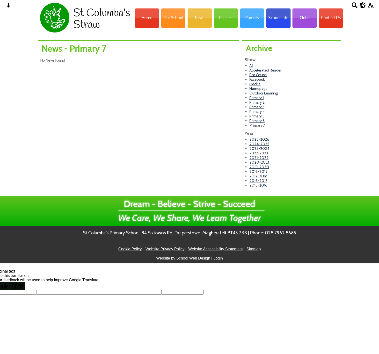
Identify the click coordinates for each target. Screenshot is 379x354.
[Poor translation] (17, 286)
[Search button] (354, 7)
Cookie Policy (130, 249)
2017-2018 (258, 176)
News (199, 17)
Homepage (258, 88)
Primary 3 (256, 107)
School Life (278, 17)
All (251, 65)
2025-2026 (259, 139)
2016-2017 (258, 180)
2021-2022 (259, 157)
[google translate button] (362, 5)
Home (147, 17)
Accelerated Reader (265, 70)
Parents (252, 17)
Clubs (305, 17)
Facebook (257, 79)
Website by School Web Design (183, 258)
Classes (226, 17)
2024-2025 (259, 144)
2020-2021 (259, 162)
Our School (173, 17)
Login (218, 258)
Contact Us (331, 17)
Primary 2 (257, 102)
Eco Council (258, 74)
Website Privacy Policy (165, 249)
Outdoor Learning (263, 93)
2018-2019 (258, 171)
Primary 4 (257, 111)
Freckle (255, 84)
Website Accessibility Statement (215, 249)
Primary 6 (257, 120)
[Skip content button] (8, 7)
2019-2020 (259, 167)
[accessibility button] (370, 7)
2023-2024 (259, 148)
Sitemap (254, 249)
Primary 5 (256, 116)
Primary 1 (256, 97)
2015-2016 (258, 185)
